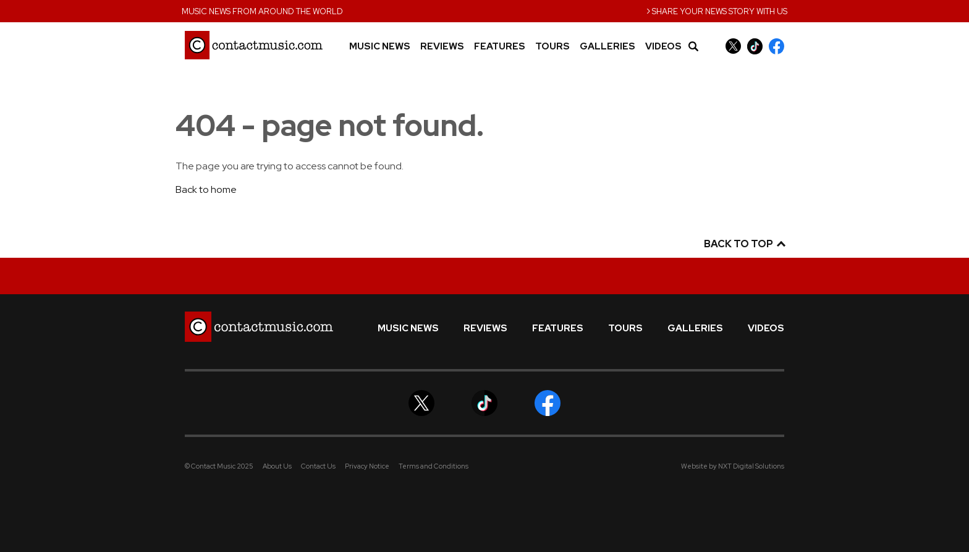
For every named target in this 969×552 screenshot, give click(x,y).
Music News (379, 46)
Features (499, 46)
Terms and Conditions (433, 466)
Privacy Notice (367, 466)
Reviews (442, 46)
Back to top (744, 243)
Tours (552, 46)
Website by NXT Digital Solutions (732, 466)
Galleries (607, 46)
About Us (277, 466)
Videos (663, 46)
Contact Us (318, 466)
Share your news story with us (716, 10)
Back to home (206, 189)
